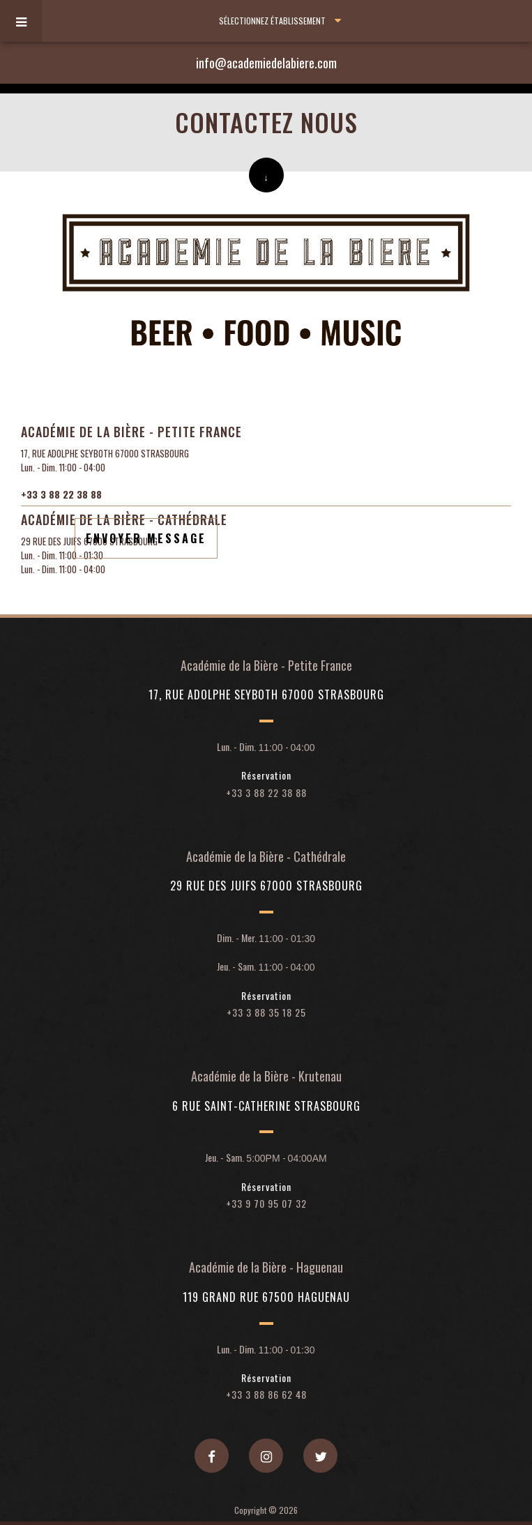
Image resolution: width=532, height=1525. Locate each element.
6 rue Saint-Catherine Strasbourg (266, 1106)
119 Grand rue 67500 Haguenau (266, 1297)
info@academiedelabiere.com (266, 63)
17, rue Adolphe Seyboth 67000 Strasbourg (266, 695)
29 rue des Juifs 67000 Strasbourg (266, 886)
